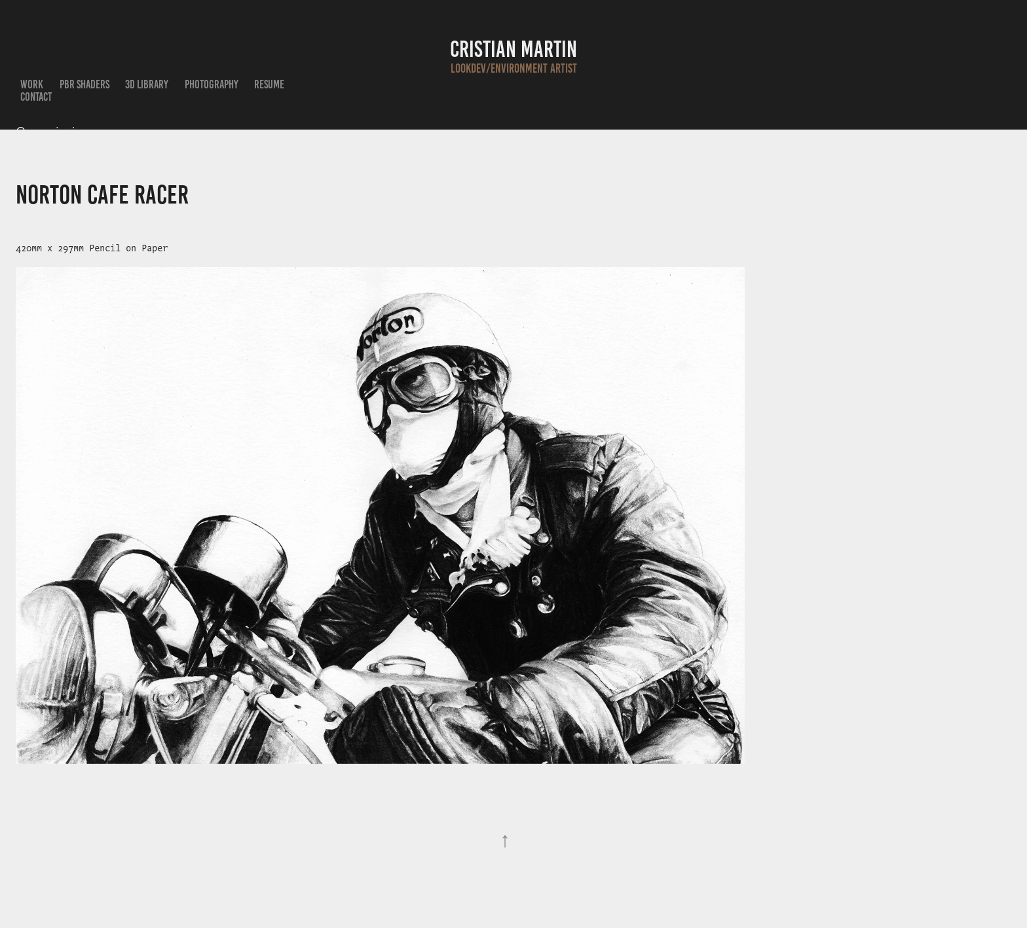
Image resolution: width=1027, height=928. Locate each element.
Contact (36, 96)
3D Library (146, 84)
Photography (211, 84)
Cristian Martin (513, 49)
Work (31, 84)
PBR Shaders (84, 84)
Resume (269, 84)
